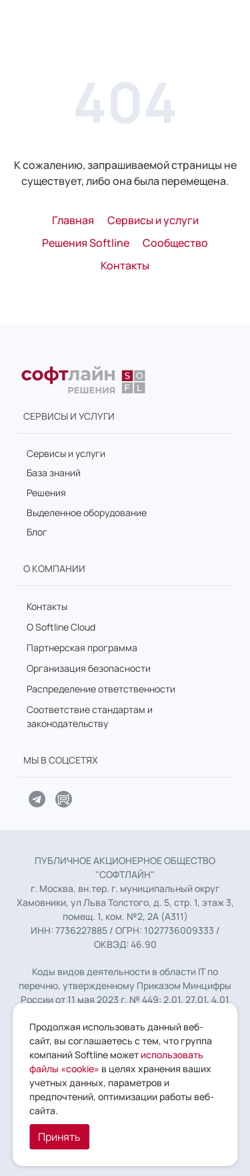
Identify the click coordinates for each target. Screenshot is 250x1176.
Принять (59, 1136)
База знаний (54, 472)
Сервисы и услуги (66, 453)
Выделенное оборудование (87, 512)
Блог (37, 531)
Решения (46, 492)
